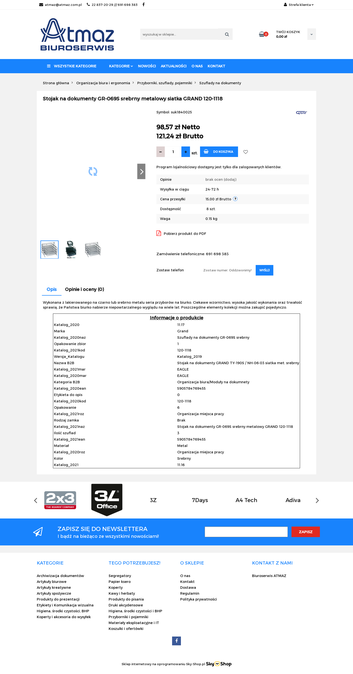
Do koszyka (218, 151)
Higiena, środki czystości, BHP (63, 611)
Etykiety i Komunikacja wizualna (65, 605)
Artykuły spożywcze (54, 593)
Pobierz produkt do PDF (181, 233)
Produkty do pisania (126, 599)
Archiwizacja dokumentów (60, 576)
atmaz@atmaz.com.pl (60, 5)
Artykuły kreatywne (54, 587)
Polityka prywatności (198, 599)
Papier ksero (120, 581)
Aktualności (174, 66)
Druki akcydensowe (126, 605)
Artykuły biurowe (51, 581)
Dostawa (188, 587)
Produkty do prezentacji (58, 599)
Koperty (116, 587)
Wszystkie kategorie (71, 66)
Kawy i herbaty (122, 593)
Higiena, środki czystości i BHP (135, 611)
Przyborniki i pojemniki (128, 617)
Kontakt (216, 66)
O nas (197, 66)
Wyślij (264, 270)
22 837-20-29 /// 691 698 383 (112, 5)
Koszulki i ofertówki (126, 628)
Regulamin (189, 593)
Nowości (147, 66)
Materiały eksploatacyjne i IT (134, 623)
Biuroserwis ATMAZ (269, 576)
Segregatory (120, 576)
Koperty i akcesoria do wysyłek (64, 617)
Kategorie (121, 66)
